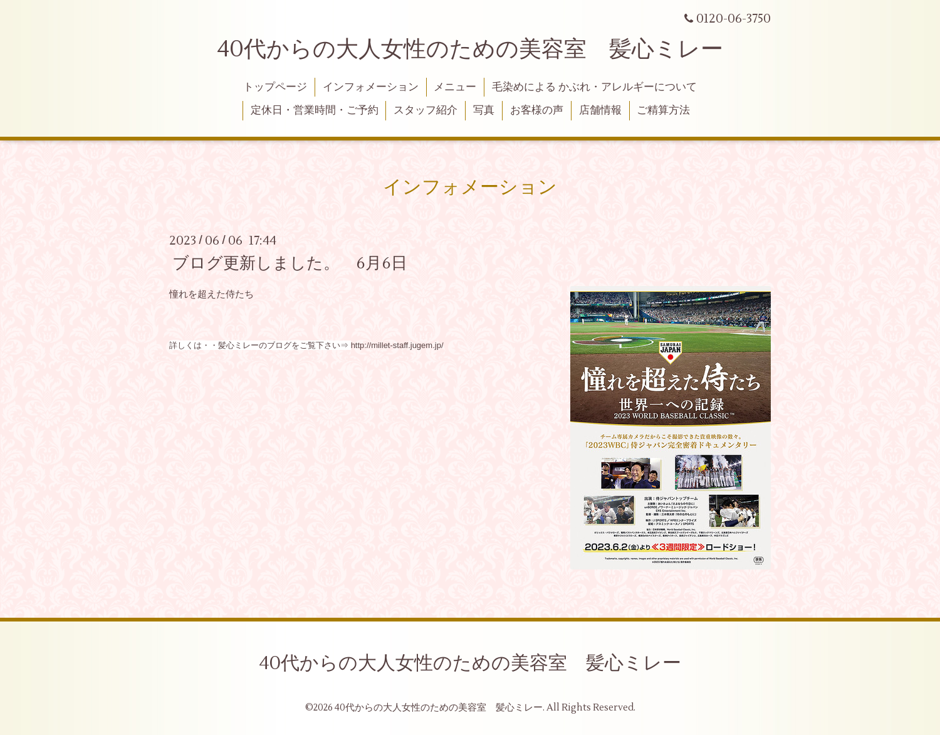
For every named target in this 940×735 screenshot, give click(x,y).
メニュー (455, 87)
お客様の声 (536, 110)
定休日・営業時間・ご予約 (315, 110)
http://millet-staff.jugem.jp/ (397, 345)
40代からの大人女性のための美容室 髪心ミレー (470, 49)
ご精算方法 (663, 110)
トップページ (275, 87)
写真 (483, 110)
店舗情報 (600, 110)
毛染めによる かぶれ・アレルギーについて (594, 87)
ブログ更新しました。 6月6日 (289, 262)
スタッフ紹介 (425, 110)
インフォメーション (371, 87)
